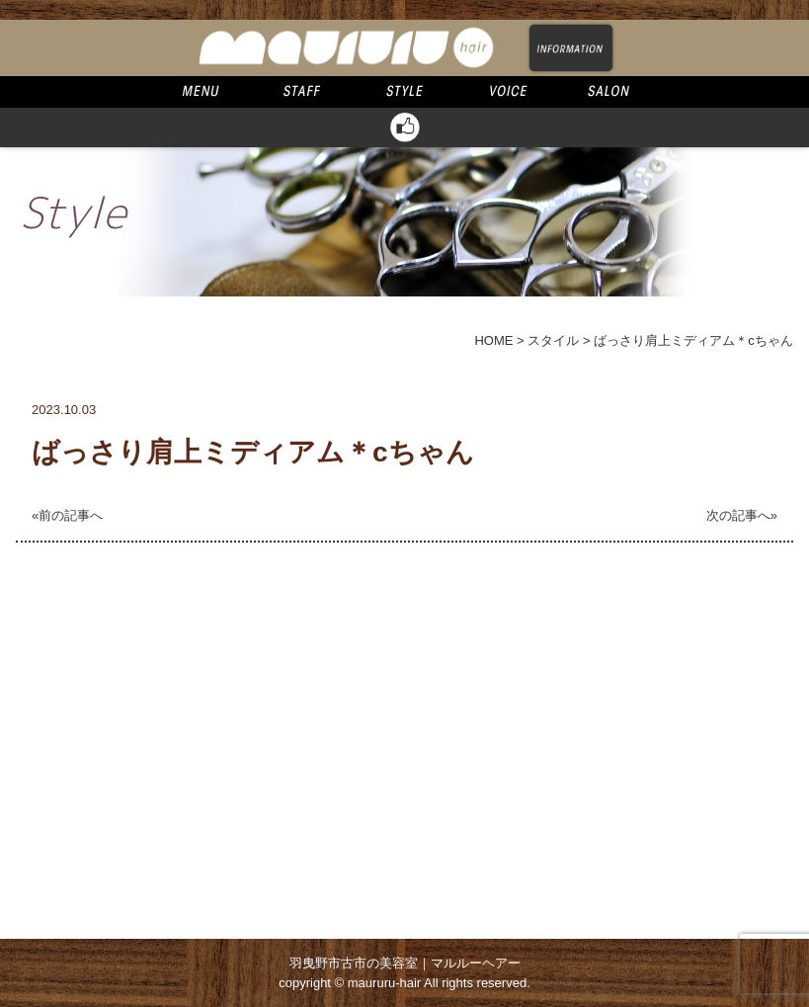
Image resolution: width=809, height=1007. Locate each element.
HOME (493, 340)
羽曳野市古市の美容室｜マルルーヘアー (405, 963)
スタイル (553, 340)
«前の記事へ (67, 515)
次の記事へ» (741, 515)
